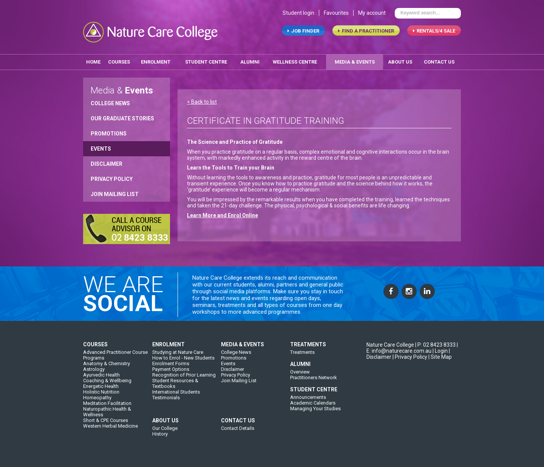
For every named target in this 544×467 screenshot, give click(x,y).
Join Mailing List (115, 192)
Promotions (109, 132)
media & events (355, 60)
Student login (298, 14)
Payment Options (170, 373)
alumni (250, 60)
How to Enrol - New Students (183, 361)
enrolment (155, 60)
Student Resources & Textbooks (175, 387)
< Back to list (202, 100)
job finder (303, 32)
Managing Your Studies (315, 412)
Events (101, 147)
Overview (300, 375)
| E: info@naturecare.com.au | (412, 352)
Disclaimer (106, 162)
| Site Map (440, 361)
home (93, 60)
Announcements (308, 401)
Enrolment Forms (170, 367)
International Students (176, 396)
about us (400, 60)
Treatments (302, 356)
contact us (439, 60)
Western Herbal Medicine (110, 430)
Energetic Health (101, 390)
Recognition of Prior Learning (184, 378)
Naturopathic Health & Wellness (107, 415)
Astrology (94, 373)
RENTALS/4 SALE (434, 32)
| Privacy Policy (410, 361)
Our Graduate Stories (122, 117)
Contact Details (237, 432)
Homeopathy (97, 401)
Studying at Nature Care (177, 356)
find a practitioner (366, 32)
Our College (165, 432)
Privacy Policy (112, 177)
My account (372, 14)
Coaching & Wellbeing (107, 384)
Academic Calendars (312, 406)
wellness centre (295, 60)
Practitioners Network (313, 381)
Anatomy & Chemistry (106, 367)
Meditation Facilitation (107, 407)
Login (441, 355)
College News (110, 101)
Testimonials (166, 401)
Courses (119, 60)
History (160, 438)
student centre (206, 60)
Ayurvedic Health (101, 378)
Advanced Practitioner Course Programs (115, 358)
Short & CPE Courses (105, 424)
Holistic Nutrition (101, 396)
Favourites (336, 14)
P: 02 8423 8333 (436, 349)
